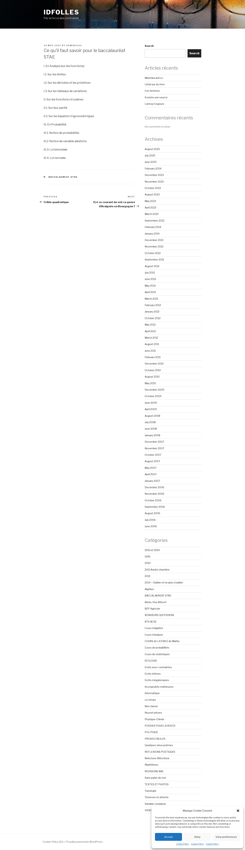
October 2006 (153, 500)
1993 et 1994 (152, 550)
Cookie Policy (182, 844)
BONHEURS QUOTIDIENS (159, 615)
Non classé (151, 706)
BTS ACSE (151, 621)
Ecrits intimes (153, 673)
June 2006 (151, 526)
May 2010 (150, 383)
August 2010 (152, 376)
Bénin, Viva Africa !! (155, 602)
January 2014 (152, 233)
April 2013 (150, 292)
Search (149, 45)
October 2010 (153, 370)
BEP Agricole (152, 608)
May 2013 (150, 285)
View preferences (226, 837)
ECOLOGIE (151, 660)
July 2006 (150, 519)
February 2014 (153, 227)
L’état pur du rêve (155, 84)
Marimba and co (154, 77)
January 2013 (152, 311)
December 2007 (154, 441)
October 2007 (153, 454)
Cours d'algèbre (154, 628)
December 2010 (154, 363)
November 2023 (154, 181)
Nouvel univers (153, 712)
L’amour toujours (154, 103)
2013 (147, 576)
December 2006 (154, 487)
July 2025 (150, 155)
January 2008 (152, 435)
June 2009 (151, 402)
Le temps (150, 699)
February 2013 (153, 305)
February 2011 (153, 357)
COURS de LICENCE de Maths (162, 641)
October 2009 (153, 396)
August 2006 (152, 513)
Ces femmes (152, 90)
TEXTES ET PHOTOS (157, 784)
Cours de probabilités (157, 647)
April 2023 (150, 207)
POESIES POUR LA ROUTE (160, 725)
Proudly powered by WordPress (84, 841)
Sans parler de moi (155, 777)
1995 (147, 556)
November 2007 (154, 448)
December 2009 (154, 389)
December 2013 (154, 240)
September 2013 (154, 259)
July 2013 (150, 272)
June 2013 (150, 279)
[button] (238, 810)
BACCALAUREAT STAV (63, 177)
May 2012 (150, 324)
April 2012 (150, 331)
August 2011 (152, 344)
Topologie (150, 790)
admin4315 (74, 45)
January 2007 (152, 480)
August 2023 (152, 194)
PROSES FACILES (155, 738)
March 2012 (151, 337)
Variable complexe (155, 803)
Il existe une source (156, 97)
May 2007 (150, 467)
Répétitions (151, 764)
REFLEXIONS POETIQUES (160, 751)
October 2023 (153, 188)
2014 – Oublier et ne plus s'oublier (164, 582)
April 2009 (151, 409)
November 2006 (154, 493)
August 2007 (152, 461)
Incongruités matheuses (159, 686)
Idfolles (61, 12)
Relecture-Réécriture (157, 758)
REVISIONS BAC (154, 771)
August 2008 (152, 415)
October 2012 (153, 318)
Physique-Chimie (154, 719)
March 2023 (151, 213)
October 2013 (153, 253)
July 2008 (150, 422)
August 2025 (152, 149)
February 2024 (153, 168)
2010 (148, 563)
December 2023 (154, 174)
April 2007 (151, 474)
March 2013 (151, 298)
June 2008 (151, 428)
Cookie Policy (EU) (53, 841)
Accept (168, 837)
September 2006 (155, 506)
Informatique (152, 693)
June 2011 (150, 350)
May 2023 (150, 201)
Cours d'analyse (154, 634)
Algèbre (149, 589)
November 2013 (154, 246)
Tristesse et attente (157, 797)
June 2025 (151, 161)
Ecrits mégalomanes (157, 680)
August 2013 (152, 266)
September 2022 (154, 220)
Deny (197, 837)
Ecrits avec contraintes (158, 667)
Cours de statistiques (157, 654)
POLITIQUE (151, 732)
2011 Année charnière (157, 569)
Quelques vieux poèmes (159, 745)
